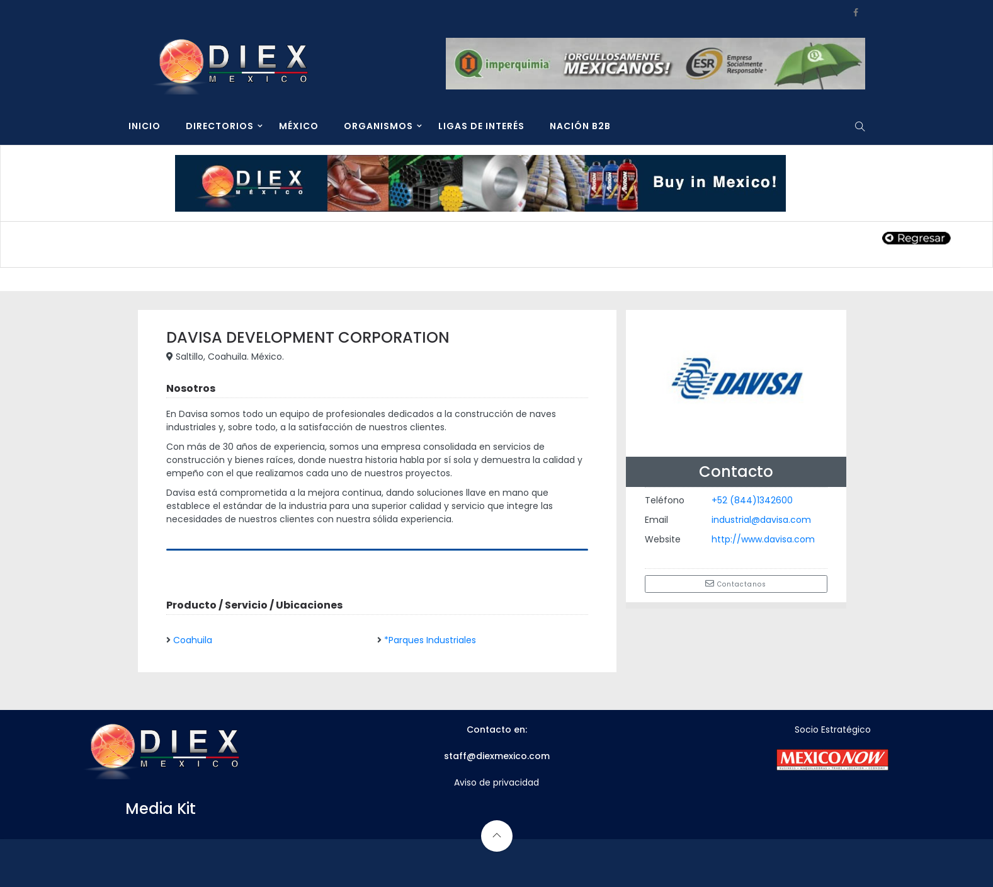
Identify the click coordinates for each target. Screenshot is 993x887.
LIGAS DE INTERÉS (481, 126)
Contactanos (735, 584)
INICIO (144, 126)
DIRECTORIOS (220, 126)
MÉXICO (299, 126)
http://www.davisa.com (763, 539)
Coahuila (192, 640)
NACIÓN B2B (580, 126)
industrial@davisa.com (761, 519)
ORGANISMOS (378, 126)
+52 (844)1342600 (752, 500)
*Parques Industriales (430, 640)
